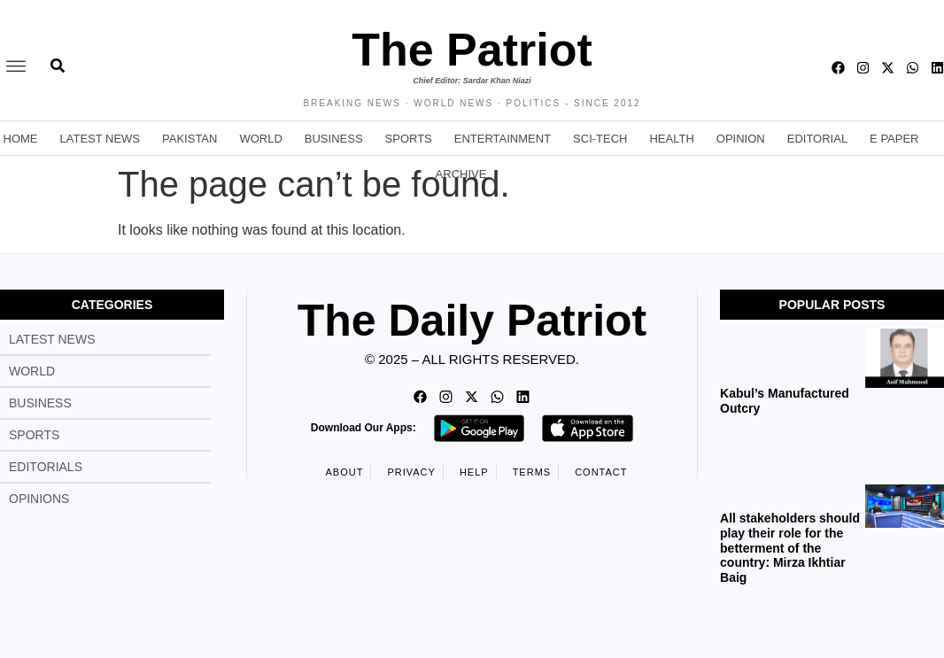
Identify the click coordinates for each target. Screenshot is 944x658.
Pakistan (189, 138)
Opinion (740, 138)
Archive (461, 174)
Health (671, 138)
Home (21, 138)
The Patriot (472, 49)
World (260, 138)
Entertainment (502, 138)
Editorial (817, 138)
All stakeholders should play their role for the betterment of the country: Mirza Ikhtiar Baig (790, 547)
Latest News (100, 138)
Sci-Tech (600, 138)
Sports (408, 138)
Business (334, 138)
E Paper (894, 138)
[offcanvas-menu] (16, 67)
